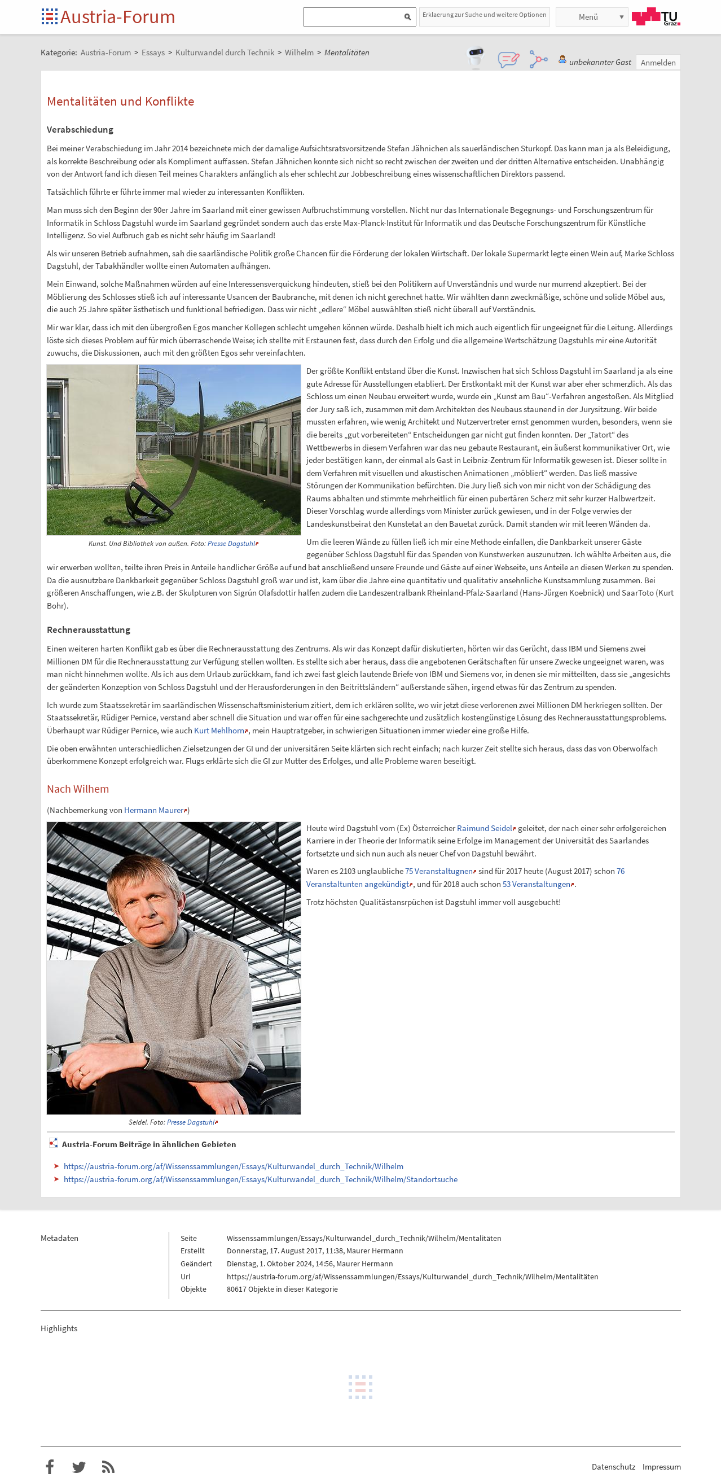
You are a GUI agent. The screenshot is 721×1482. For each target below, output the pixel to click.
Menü (588, 16)
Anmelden (658, 62)
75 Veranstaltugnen (439, 870)
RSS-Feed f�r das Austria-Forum (108, 1467)
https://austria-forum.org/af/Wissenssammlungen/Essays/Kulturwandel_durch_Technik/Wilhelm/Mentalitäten (413, 1276)
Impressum (662, 1466)
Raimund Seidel (484, 828)
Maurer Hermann (374, 1250)
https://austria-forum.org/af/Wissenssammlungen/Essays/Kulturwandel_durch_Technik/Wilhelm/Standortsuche (261, 1179)
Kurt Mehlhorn (219, 730)
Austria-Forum (117, 16)
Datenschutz (613, 1466)
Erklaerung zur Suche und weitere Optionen (485, 14)
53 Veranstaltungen (536, 883)
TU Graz (656, 16)
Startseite (50, 17)
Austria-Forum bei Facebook (50, 1467)
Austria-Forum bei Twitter (79, 1467)
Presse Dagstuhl (231, 543)
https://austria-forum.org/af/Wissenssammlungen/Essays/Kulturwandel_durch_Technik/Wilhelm (233, 1166)
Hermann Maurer (153, 810)
